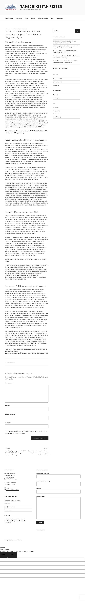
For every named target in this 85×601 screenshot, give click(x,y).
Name (7, 405)
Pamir (33, 18)
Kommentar (9, 383)
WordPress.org (57, 117)
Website (7, 423)
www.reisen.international (12, 490)
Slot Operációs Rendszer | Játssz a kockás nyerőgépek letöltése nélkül (26, 353)
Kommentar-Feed (57, 114)
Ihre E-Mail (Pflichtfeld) (58, 483)
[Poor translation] (12, 555)
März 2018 (56, 85)
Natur (26, 18)
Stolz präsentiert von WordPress (13, 540)
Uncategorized (57, 98)
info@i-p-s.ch (9, 488)
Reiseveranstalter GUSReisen (12, 500)
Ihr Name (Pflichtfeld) (58, 475)
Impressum (60, 18)
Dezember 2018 (57, 79)
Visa (52, 18)
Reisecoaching (8, 510)
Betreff (58, 491)
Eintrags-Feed (56, 110)
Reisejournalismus (9, 507)
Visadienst (7, 503)
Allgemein (10, 362)
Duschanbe (19, 18)
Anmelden (56, 107)
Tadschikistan (9, 18)
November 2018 (57, 82)
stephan (23, 29)
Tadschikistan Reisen (41, 6)
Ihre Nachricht (58, 507)
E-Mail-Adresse (10, 414)
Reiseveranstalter (43, 18)
